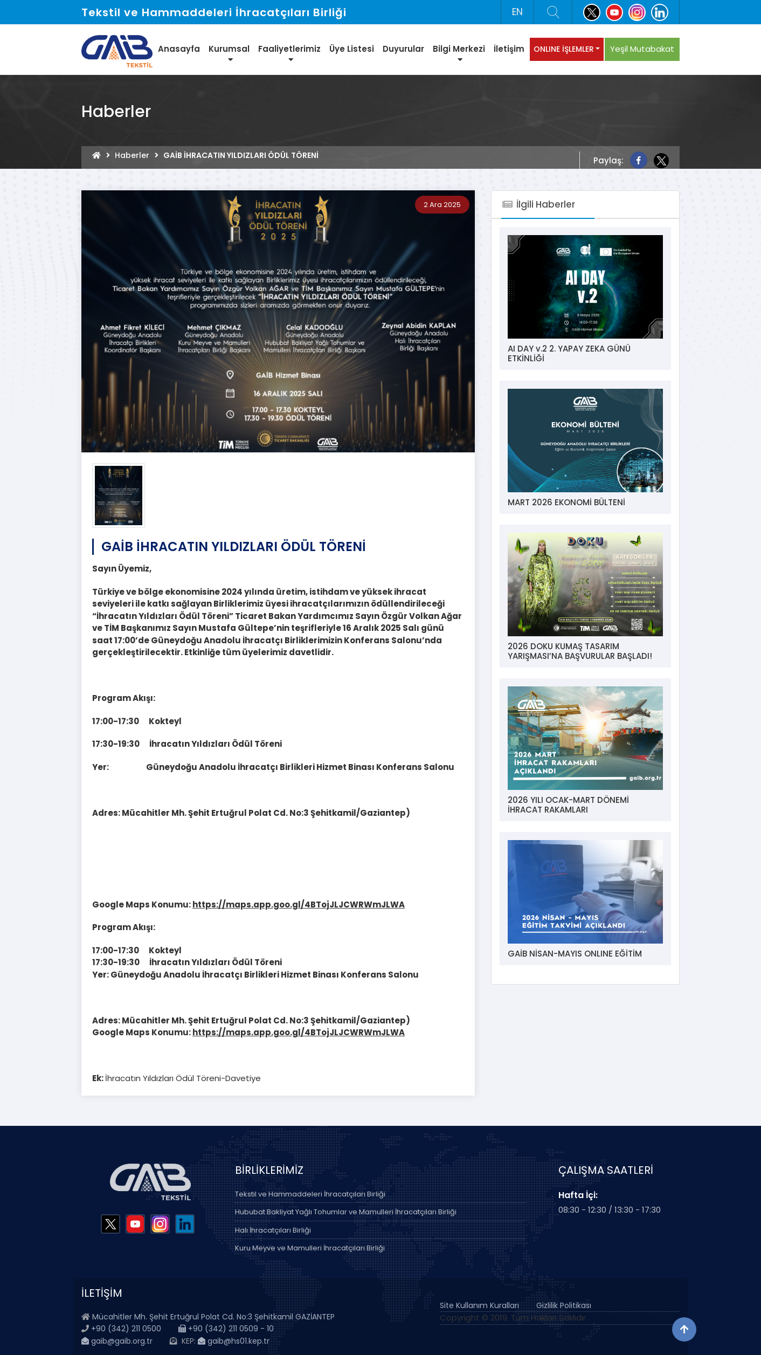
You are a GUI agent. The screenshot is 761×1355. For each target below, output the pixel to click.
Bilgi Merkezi (459, 53)
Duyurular (403, 48)
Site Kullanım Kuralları (479, 1305)
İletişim (509, 48)
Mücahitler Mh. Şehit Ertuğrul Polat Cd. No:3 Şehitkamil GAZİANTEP (213, 1316)
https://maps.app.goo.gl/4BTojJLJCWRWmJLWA (298, 904)
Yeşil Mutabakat (642, 48)
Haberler (132, 155)
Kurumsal (229, 53)
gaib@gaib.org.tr (117, 1341)
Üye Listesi (351, 48)
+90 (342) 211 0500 (126, 1328)
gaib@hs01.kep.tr (233, 1341)
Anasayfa (179, 48)
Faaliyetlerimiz (289, 53)
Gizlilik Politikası (563, 1305)
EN (517, 11)
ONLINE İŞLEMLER (564, 49)
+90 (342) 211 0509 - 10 (226, 1328)
